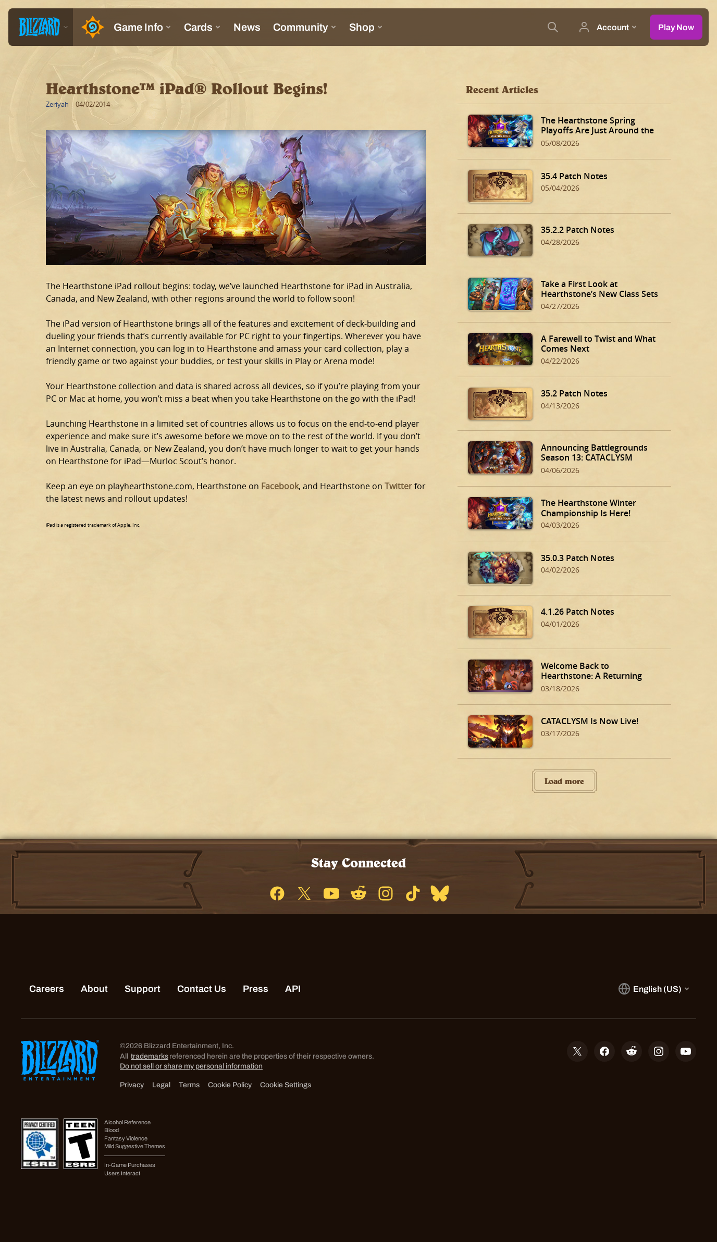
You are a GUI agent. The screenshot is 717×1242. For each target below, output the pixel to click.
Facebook (280, 486)
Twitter (398, 486)
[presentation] (40, 27)
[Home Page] (90, 27)
